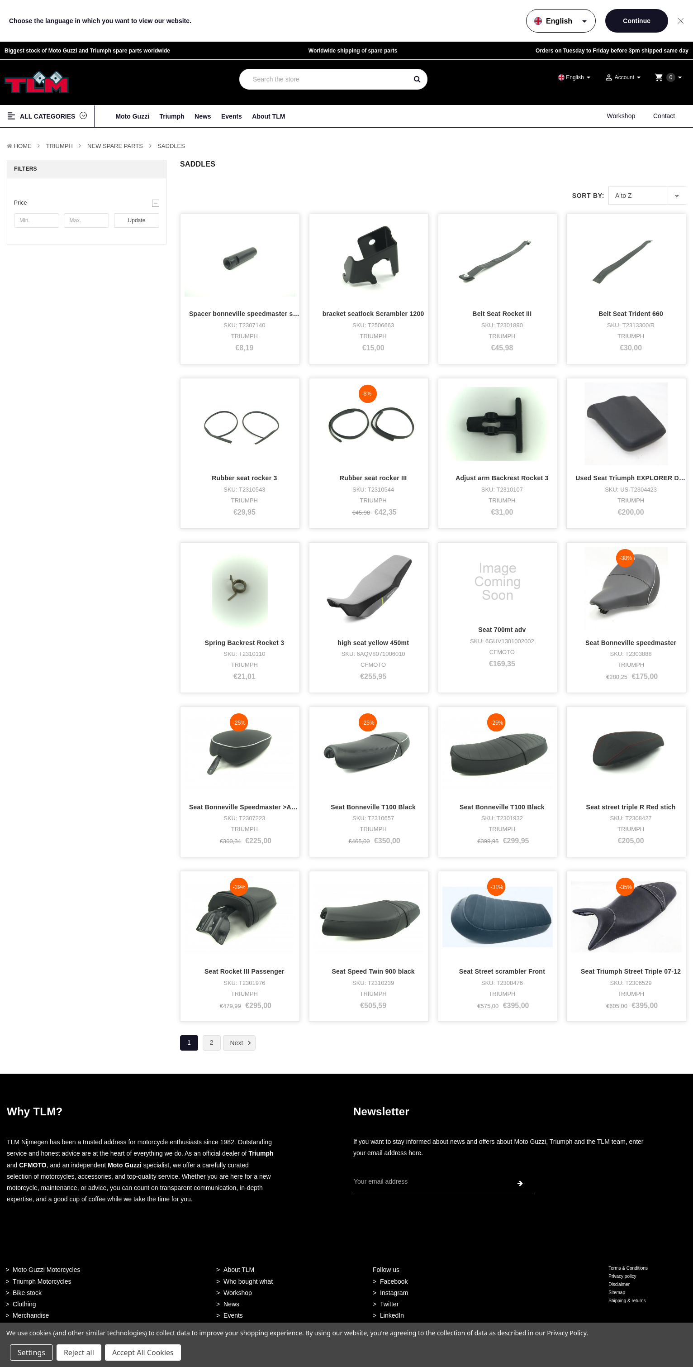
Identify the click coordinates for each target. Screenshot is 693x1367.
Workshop (621, 115)
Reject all (79, 1352)
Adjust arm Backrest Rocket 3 (502, 478)
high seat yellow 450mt (373, 642)
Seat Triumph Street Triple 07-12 (631, 958)
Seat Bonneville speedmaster (630, 642)
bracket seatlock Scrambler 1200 (373, 313)
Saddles (171, 146)
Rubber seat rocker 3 (244, 478)
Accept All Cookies (143, 1352)
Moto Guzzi (132, 116)
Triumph (171, 116)
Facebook (394, 1281)
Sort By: (588, 195)
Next (242, 1042)
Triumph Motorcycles (42, 1281)
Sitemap (616, 1292)
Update (137, 220)
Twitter (389, 1304)
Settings (31, 1352)
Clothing (24, 1304)
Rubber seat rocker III (373, 478)
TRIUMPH (59, 146)
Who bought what (248, 1281)
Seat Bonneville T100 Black (373, 807)
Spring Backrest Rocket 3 (245, 642)
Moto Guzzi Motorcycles (46, 1269)
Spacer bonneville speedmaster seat (246, 313)
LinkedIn (392, 1315)
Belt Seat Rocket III (502, 313)
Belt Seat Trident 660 (630, 313)
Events (231, 116)
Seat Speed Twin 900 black (373, 971)
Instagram (394, 1292)
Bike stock (27, 1292)
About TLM (268, 116)
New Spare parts (115, 146)
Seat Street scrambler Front (502, 958)
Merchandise (31, 1315)
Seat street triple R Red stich (631, 807)
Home (23, 146)
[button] (86, 202)
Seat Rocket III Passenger (244, 971)
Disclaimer (619, 1284)
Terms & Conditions (628, 1268)
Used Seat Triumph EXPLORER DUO (631, 478)
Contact (664, 115)
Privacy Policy (566, 1333)
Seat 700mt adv (502, 629)
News (203, 116)
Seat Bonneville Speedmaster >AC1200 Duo (257, 807)
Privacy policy (622, 1276)
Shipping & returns (627, 1300)
